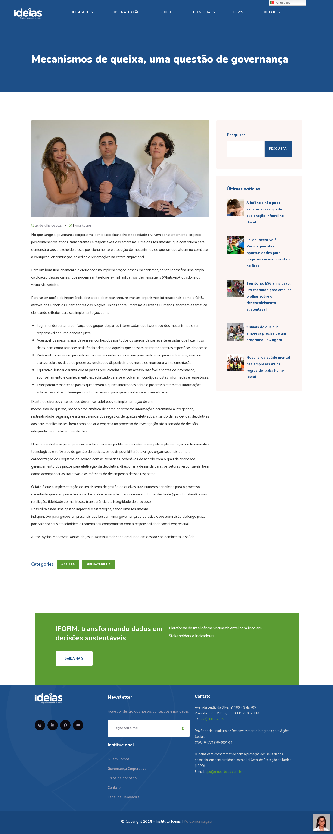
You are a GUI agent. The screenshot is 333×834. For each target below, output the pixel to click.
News (238, 12)
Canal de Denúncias (124, 797)
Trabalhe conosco (122, 778)
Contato (269, 12)
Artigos (68, 564)
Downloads (204, 12)
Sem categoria (98, 564)
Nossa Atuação (126, 12)
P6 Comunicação (198, 821)
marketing (83, 225)
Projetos (167, 12)
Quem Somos (82, 12)
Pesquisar (236, 135)
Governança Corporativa (127, 769)
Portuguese (280, 3)
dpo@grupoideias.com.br (223, 772)
